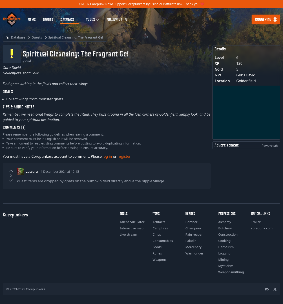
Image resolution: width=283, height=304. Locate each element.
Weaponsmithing (231, 272)
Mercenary (193, 247)
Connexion (266, 19)
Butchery (225, 228)
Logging (224, 253)
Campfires (160, 228)
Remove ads (270, 145)
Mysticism (225, 266)
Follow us (117, 19)
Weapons (159, 259)
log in (108, 156)
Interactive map (132, 228)
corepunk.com (262, 228)
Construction (228, 234)
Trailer (256, 222)
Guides (48, 19)
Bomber (191, 222)
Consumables (163, 241)
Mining (223, 259)
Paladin (191, 241)
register (124, 156)
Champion (193, 228)
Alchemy (224, 222)
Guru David (245, 75)
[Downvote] (10, 180)
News (32, 19)
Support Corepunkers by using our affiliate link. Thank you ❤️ (159, 4)
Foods (157, 247)
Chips (157, 234)
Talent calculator (132, 222)
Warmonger (194, 253)
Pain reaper (194, 234)
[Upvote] (10, 170)
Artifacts (159, 222)
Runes (157, 253)
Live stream (128, 234)
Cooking (224, 241)
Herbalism (226, 247)
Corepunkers (35, 289)
